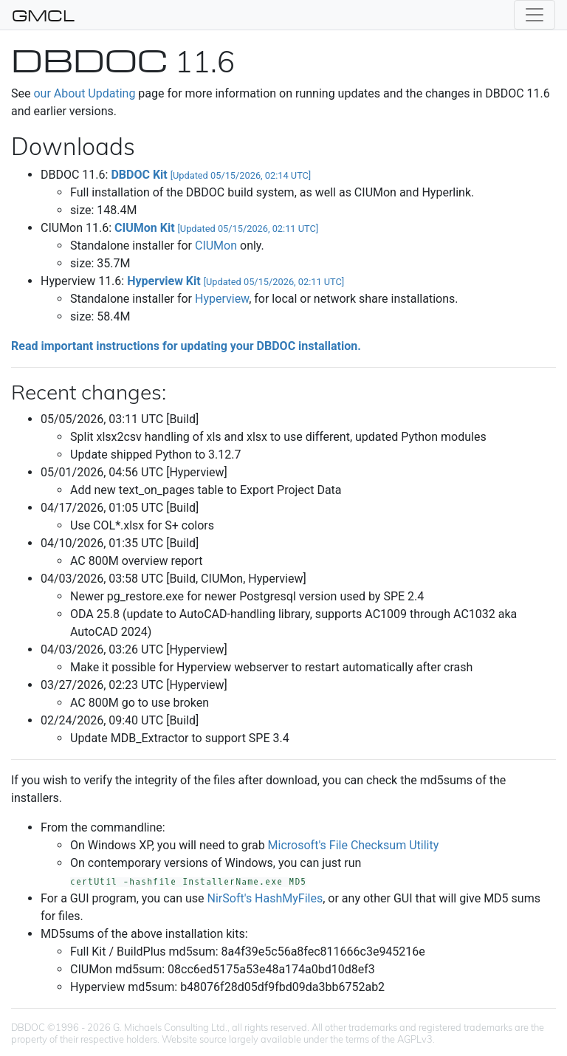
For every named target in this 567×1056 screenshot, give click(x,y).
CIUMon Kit (216, 228)
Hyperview (222, 299)
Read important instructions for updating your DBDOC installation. (186, 346)
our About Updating (84, 93)
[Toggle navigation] (534, 15)
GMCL (43, 14)
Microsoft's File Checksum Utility (353, 845)
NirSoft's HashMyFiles (265, 898)
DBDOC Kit (211, 175)
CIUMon (216, 246)
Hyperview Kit (235, 281)
